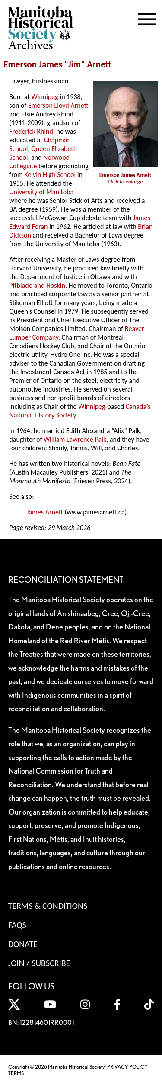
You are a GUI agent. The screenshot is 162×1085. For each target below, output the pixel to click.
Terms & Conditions (47, 906)
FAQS (17, 925)
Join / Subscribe (39, 963)
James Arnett (44, 512)
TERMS (16, 1073)
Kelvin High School (50, 174)
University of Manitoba (41, 192)
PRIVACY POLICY (127, 1066)
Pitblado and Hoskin (37, 285)
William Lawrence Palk (75, 439)
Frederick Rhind (31, 131)
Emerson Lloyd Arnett (58, 105)
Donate (23, 944)
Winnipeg (45, 97)
